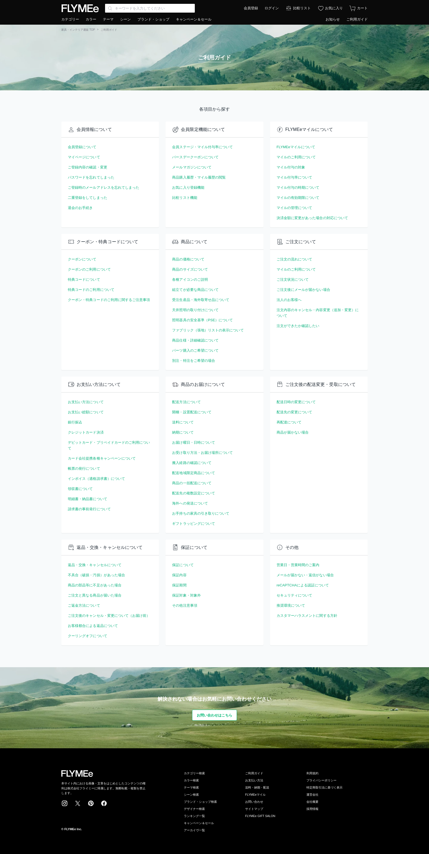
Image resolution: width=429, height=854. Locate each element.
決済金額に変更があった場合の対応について (312, 218)
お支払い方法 (254, 780)
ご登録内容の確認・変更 (87, 167)
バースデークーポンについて (195, 157)
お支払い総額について (86, 412)
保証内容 (179, 575)
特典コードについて (84, 279)
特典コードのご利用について (91, 290)
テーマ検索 (191, 787)
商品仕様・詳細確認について (195, 340)
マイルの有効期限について (298, 198)
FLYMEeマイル (255, 794)
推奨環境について (291, 605)
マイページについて (84, 157)
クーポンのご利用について (89, 269)
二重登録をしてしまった (87, 198)
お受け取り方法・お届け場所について (202, 453)
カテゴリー (70, 19)
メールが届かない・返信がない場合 (305, 575)
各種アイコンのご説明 (190, 279)
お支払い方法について (86, 402)
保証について (182, 565)
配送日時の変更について (296, 402)
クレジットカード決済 (86, 432)
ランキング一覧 (194, 816)
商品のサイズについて (190, 269)
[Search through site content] (150, 8)
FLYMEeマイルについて (296, 147)
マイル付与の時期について (298, 187)
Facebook (104, 803)
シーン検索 (191, 794)
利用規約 (312, 773)
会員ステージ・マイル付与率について (202, 147)
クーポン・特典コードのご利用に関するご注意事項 (109, 300)
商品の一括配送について (191, 483)
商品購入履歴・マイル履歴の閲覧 (199, 177)
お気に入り (334, 8)
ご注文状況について (293, 279)
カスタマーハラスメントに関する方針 (307, 616)
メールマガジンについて (191, 167)
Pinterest (91, 803)
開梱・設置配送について (191, 412)
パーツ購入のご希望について (195, 350)
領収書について (80, 489)
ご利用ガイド (357, 19)
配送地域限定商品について (193, 473)
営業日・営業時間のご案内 (298, 565)
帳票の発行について (84, 468)
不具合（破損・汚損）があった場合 (96, 575)
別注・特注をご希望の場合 (193, 361)
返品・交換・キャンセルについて (94, 565)
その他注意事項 (184, 605)
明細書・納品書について (87, 499)
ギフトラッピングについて (193, 523)
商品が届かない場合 (293, 432)
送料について (182, 422)
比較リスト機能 (184, 198)
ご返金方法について (84, 605)
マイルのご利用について (296, 157)
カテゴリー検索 (194, 773)
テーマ (108, 19)
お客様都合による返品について (93, 626)
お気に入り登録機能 (188, 187)
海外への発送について (190, 503)
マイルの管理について (294, 208)
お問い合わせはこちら (215, 715)
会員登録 (251, 8)
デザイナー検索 (194, 808)
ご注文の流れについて (294, 259)
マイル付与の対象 (291, 167)
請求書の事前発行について (89, 509)
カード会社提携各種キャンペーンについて (102, 458)
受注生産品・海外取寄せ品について (200, 300)
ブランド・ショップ (153, 19)
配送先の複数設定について (193, 493)
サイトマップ (254, 808)
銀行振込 (75, 422)
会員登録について (82, 147)
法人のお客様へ (289, 300)
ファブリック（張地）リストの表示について (208, 330)
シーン (125, 19)
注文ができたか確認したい (298, 326)
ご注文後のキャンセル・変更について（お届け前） (109, 616)
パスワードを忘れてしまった (91, 177)
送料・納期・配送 (257, 787)
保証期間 (179, 585)
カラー (91, 19)
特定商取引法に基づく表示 (324, 787)
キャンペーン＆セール (193, 19)
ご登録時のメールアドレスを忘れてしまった (103, 187)
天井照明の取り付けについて (195, 310)
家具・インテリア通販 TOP (78, 29)
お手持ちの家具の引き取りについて (200, 513)
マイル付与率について (294, 177)
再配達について (289, 422)
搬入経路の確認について (191, 463)
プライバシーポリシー (321, 780)
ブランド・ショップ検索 (200, 801)
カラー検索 (191, 780)
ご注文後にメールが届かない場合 (303, 290)
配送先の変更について (294, 412)
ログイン (272, 8)
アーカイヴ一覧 (194, 830)
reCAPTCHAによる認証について (303, 585)
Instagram (64, 803)
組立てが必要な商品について (195, 290)
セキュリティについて (294, 595)
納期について (182, 432)
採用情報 (312, 808)
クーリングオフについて (87, 636)
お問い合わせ (254, 801)
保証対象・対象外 (186, 595)
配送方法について (186, 402)
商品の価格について (188, 259)
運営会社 (312, 794)
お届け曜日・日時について (193, 442)
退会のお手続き (80, 208)
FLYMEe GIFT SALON (260, 816)
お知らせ (333, 19)
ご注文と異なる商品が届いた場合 (94, 595)
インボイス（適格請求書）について (96, 479)
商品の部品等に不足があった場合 (94, 585)
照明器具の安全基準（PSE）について (202, 320)
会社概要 (312, 801)
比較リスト (302, 8)
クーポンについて (82, 259)
